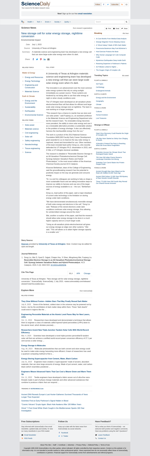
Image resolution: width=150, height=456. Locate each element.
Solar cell (28, 137)
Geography (100, 101)
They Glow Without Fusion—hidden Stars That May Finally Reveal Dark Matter (54, 301)
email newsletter (85, 14)
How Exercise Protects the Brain (107, 52)
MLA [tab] (71, 273)
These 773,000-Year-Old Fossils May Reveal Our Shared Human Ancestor (111, 182)
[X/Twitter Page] (108, 4)
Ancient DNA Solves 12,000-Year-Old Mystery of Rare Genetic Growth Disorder (112, 177)
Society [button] (57, 22)
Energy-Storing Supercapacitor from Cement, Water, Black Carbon (49, 359)
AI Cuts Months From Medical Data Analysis (111, 39)
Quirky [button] (67, 22)
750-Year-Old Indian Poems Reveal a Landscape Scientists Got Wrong (109, 158)
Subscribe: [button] (115, 4)
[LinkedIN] (44, 59)
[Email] (48, 59)
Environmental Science (34, 115)
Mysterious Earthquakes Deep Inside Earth (111, 60)
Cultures (99, 111)
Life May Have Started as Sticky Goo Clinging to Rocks (112, 139)
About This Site (45, 445)
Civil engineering (31, 133)
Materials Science (32, 91)
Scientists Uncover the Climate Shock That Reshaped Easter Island (111, 153)
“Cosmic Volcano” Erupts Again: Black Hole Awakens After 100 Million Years (51, 404)
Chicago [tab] (87, 273)
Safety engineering (32, 141)
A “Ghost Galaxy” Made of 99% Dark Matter (111, 45)
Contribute (62, 445)
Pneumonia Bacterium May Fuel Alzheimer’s (111, 48)
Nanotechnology (31, 144)
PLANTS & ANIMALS (100, 80)
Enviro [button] (48, 22)
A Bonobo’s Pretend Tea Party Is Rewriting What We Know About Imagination (110, 144)
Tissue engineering (32, 148)
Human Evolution (102, 115)
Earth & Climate (28, 96)
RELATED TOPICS (28, 67)
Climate (98, 104)
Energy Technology (32, 81)
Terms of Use (105, 445)
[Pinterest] (41, 59)
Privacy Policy (81, 445)
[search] (126, 22)
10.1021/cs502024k (58, 265)
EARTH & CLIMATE (100, 94)
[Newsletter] (126, 4)
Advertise (71, 445)
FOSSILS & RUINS (100, 108)
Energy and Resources (34, 77)
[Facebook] (33, 59)
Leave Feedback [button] (104, 435)
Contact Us (102, 438)
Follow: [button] (97, 4)
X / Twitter (64, 436)
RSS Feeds (28, 438)
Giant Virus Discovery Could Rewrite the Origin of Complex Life (112, 134)
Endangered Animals (103, 91)
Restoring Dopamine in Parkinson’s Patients (111, 63)
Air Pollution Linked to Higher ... (107, 67)
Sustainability (30, 107)
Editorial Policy (93, 445)
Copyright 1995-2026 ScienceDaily (36, 448)
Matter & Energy (28, 73)
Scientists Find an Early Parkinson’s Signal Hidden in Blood (44, 401)
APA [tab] (78, 273)
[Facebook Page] (103, 4)
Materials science (32, 129)
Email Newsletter (30, 435)
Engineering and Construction (31, 86)
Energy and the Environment (31, 102)
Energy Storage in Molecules (33, 346)
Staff (54, 445)
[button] (108, 28)
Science (28, 152)
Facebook (64, 433)
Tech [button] (39, 22)
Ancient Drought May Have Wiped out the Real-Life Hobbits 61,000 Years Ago (110, 172)
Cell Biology (100, 87)
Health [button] (30, 22)
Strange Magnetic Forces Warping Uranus (110, 42)
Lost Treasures (101, 118)
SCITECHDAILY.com (37, 388)
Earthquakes (30, 111)
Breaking (98, 33)
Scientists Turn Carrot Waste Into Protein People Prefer (110, 163)
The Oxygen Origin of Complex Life (108, 70)
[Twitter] (37, 59)
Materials (25, 244)
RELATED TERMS (27, 120)
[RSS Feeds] (122, 4)
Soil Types (99, 84)
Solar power (29, 125)
